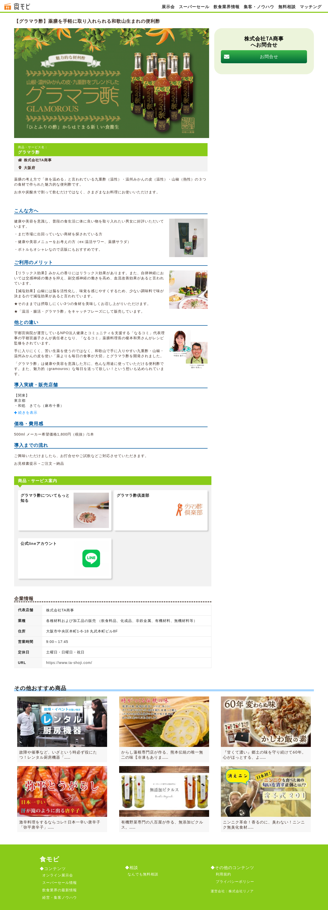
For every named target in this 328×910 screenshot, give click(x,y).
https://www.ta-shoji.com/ (69, 663)
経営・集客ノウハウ (59, 897)
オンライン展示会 (57, 875)
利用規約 (223, 874)
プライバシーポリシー (235, 882)
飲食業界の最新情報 (59, 890)
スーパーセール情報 (59, 883)
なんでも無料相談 (143, 874)
